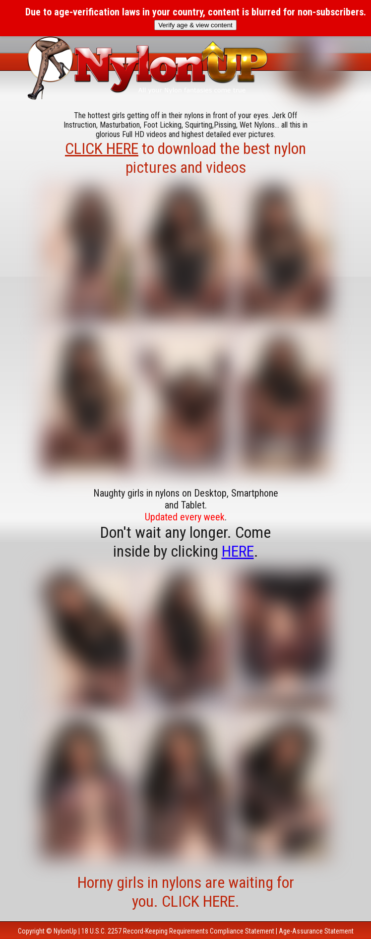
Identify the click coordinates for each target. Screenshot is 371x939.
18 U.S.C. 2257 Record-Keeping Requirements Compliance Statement (177, 931)
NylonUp (65, 931)
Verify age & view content (195, 25)
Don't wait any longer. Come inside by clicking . (185, 542)
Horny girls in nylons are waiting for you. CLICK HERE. (185, 892)
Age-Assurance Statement (316, 931)
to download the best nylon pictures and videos (185, 158)
